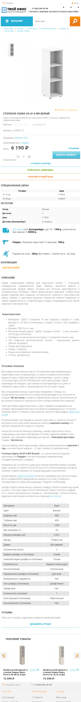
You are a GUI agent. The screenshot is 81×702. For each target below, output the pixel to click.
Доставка (17, 229)
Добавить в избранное (67, 110)
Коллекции (32, 28)
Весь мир (61, 697)
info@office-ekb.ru (13, 685)
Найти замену (66, 154)
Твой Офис (9, 28)
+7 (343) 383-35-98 (40, 8)
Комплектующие (48, 28)
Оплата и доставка (69, 12)
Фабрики (43, 12)
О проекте (34, 12)
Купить (33, 670)
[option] (50, 72)
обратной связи (26, 476)
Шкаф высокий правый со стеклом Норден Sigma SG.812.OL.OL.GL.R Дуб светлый (55, 673)
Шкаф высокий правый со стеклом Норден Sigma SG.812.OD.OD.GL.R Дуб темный (15, 673)
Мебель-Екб (21, 138)
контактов (55, 496)
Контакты (54, 12)
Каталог (20, 28)
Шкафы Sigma (23, 31)
